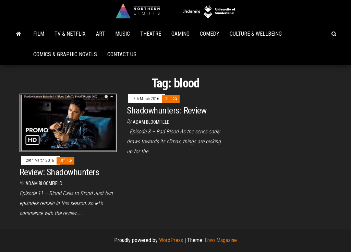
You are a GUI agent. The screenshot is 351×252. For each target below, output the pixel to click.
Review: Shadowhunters (59, 172)
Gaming (180, 34)
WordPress (171, 240)
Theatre (150, 34)
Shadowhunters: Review (166, 110)
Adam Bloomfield (43, 183)
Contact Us (121, 54)
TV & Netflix (70, 34)
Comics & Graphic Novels (65, 54)
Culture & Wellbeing (256, 34)
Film (38, 34)
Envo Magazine (221, 240)
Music (122, 34)
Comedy (209, 34)
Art (100, 34)
